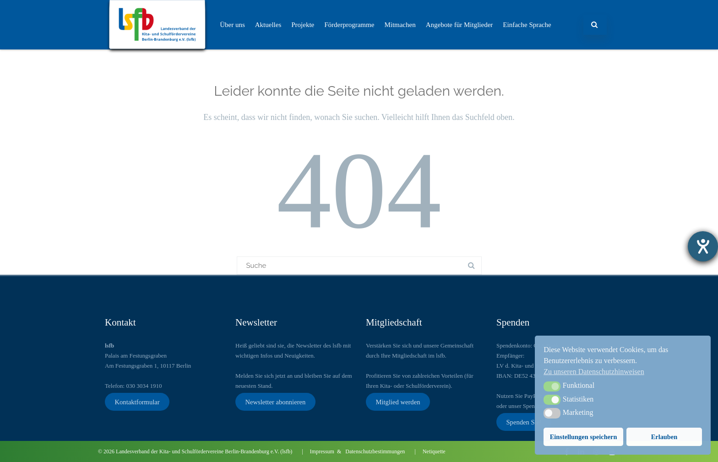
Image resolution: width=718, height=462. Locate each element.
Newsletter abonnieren (275, 401)
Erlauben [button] (664, 436)
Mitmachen (399, 24)
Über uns (232, 24)
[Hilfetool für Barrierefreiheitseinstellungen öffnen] (703, 246)
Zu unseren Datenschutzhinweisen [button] (594, 371)
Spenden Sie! (524, 421)
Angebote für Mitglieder (459, 24)
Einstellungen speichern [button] (583, 436)
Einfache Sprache (527, 24)
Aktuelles (268, 24)
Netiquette (434, 451)
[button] (552, 386)
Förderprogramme (349, 24)
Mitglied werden (397, 401)
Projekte (302, 24)
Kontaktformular (136, 401)
